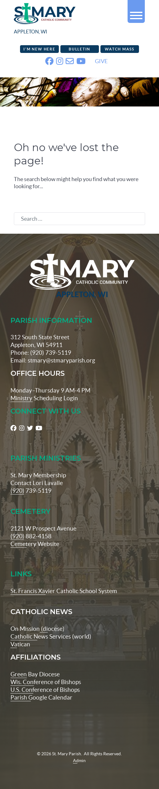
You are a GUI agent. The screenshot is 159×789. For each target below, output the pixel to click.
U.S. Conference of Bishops (45, 689)
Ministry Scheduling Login (44, 398)
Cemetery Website (34, 543)
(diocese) (52, 628)
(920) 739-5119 (30, 490)
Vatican (20, 644)
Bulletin (79, 49)
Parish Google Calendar (41, 697)
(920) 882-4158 (30, 536)
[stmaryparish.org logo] (60, 20)
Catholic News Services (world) (50, 636)
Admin (79, 760)
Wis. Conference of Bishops (45, 681)
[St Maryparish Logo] (79, 276)
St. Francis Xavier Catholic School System (63, 590)
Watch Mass (119, 49)
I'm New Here (39, 49)
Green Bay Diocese (35, 674)
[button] (136, 13)
